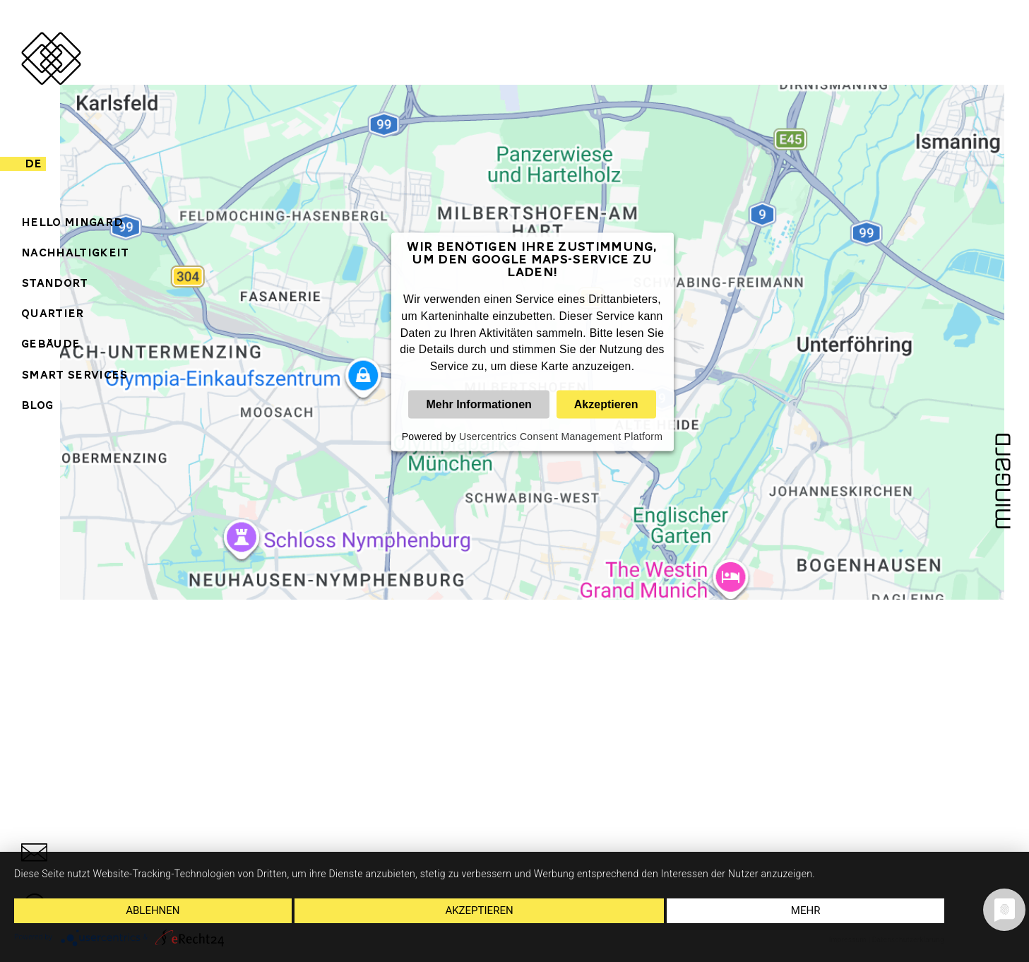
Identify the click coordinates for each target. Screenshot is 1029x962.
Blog (37, 405)
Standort (54, 283)
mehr (806, 910)
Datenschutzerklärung (908, 940)
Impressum (848, 940)
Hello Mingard (72, 222)
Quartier (53, 313)
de (33, 164)
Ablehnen (152, 910)
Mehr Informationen (478, 404)
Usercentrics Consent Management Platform (560, 436)
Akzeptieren (606, 404)
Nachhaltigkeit (75, 253)
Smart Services (74, 375)
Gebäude (50, 344)
